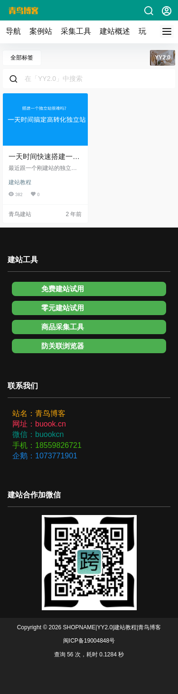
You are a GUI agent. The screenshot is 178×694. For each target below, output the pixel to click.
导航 (13, 31)
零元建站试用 (62, 308)
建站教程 (20, 182)
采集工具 (76, 31)
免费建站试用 (62, 289)
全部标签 (21, 57)
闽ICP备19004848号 (89, 640)
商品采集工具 (62, 327)
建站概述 (115, 31)
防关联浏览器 (62, 346)
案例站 (40, 31)
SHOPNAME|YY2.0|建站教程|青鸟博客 (111, 627)
